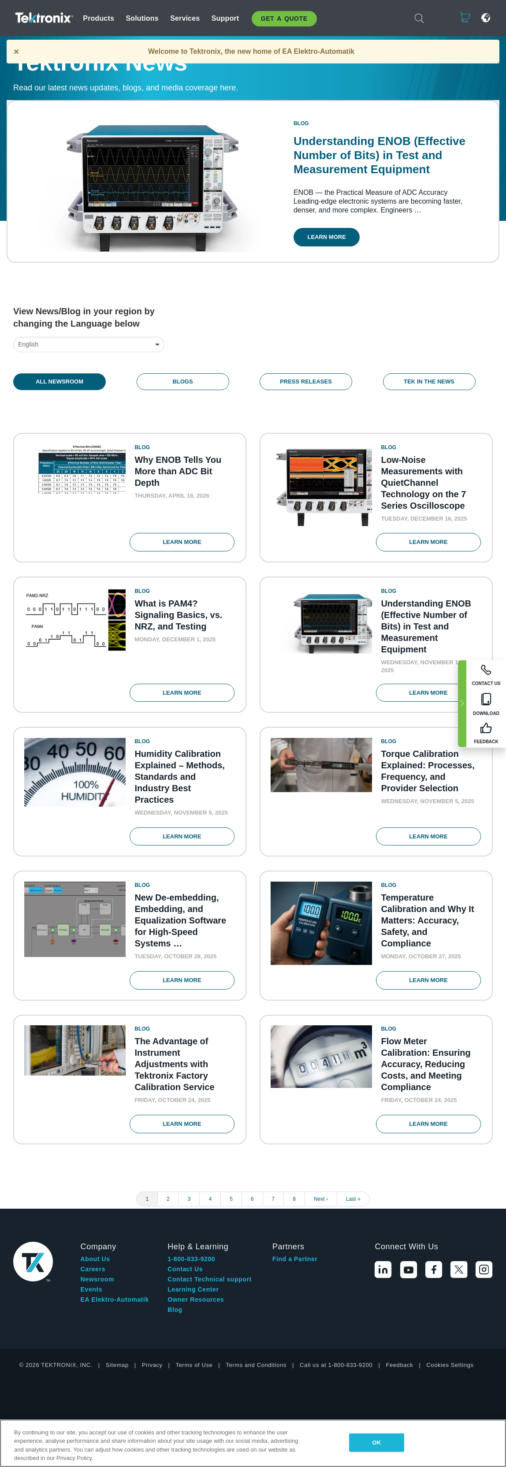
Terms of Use (194, 1374)
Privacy (152, 1374)
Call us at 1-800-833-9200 (336, 1374)
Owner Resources (195, 1308)
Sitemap (117, 1374)
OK (376, 1442)
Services (185, 18)
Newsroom (97, 1288)
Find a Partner (295, 1268)
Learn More (330, 240)
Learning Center (193, 1298)
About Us (95, 1268)
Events (92, 1298)
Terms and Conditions (256, 1374)
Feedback (399, 1374)
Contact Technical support (209, 1288)
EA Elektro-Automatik (115, 1308)
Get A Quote (284, 18)
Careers (93, 1278)
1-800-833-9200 (191, 1268)
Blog (174, 1318)
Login (437, 17)
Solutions (142, 18)
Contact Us (185, 1278)
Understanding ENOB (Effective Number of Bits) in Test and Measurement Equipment (383, 158)
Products (98, 18)
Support (225, 18)
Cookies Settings (449, 1374)
